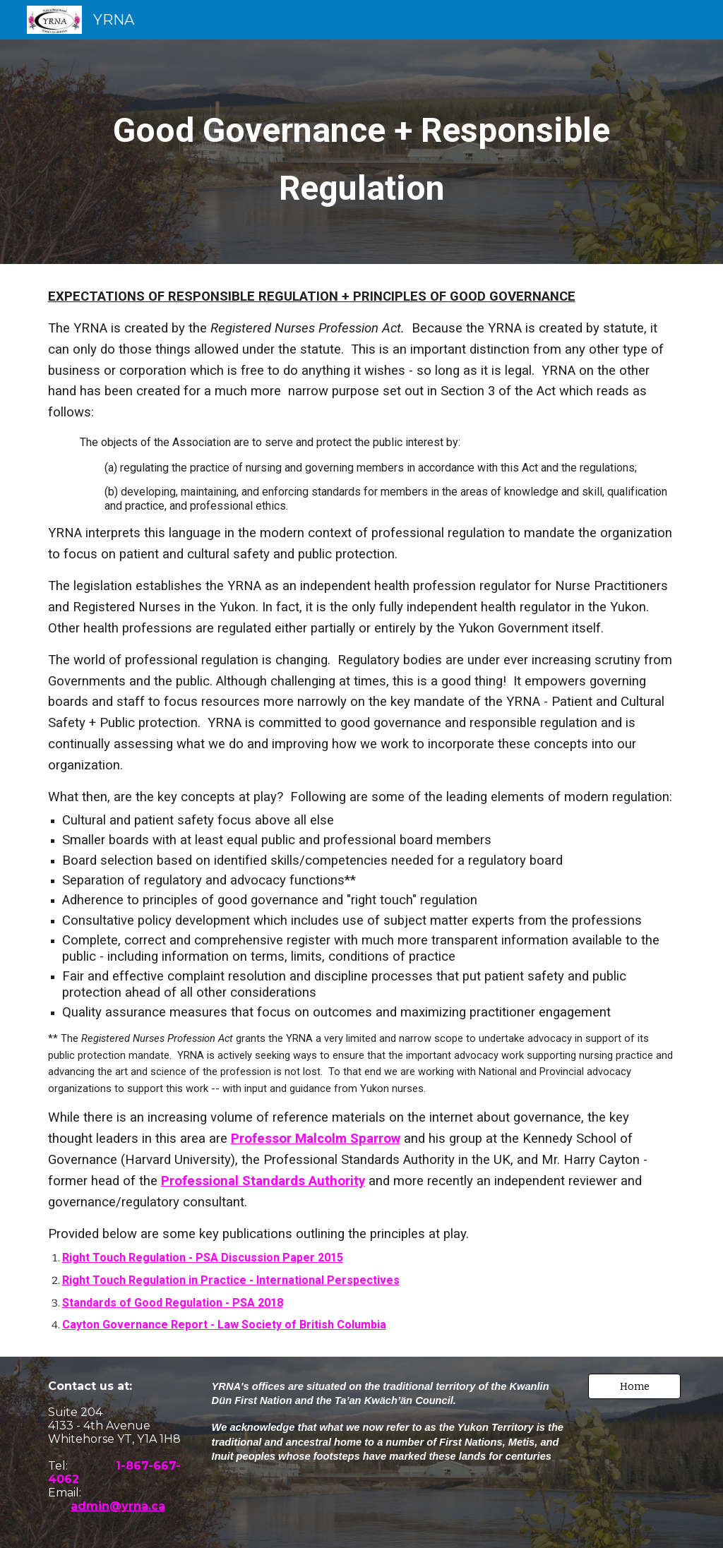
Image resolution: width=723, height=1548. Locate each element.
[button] (634, 1386)
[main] (361, 151)
